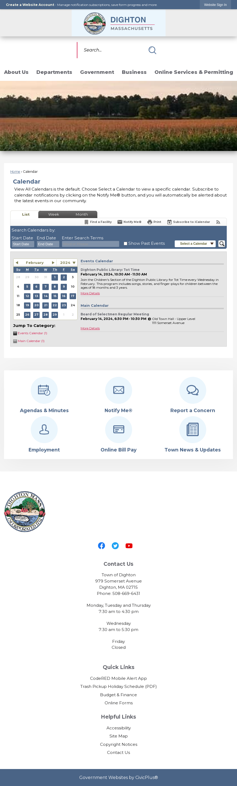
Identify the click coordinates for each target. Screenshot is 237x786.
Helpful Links (118, 717)
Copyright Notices (118, 744)
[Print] (154, 222)
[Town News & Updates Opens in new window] (193, 434)
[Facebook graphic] (101, 545)
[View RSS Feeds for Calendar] (218, 222)
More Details (90, 293)
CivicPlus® (146, 777)
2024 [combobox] (65, 262)
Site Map (118, 736)
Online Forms (119, 702)
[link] (215, 4)
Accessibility (119, 727)
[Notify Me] (129, 222)
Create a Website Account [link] (30, 5)
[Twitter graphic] (115, 545)
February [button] (35, 262)
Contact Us (118, 752)
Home (15, 172)
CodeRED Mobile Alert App (118, 678)
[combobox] (23, 244)
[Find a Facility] (98, 222)
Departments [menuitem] (54, 72)
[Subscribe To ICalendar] (188, 222)
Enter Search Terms (82, 237)
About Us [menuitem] (16, 72)
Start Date (22, 237)
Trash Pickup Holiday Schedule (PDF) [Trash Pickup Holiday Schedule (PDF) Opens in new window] (118, 686)
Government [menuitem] (97, 72)
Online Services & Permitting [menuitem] (193, 72)
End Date (46, 237)
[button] (152, 50)
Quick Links (119, 667)
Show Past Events (146, 243)
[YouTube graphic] (129, 545)
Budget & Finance (118, 694)
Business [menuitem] (134, 72)
